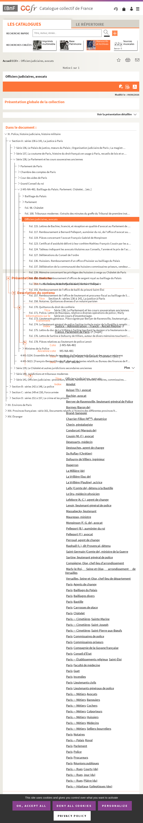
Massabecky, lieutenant (81, 511)
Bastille (78, 602)
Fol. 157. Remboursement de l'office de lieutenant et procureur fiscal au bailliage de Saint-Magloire (80, 295)
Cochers (92, 705)
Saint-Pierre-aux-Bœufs (106, 630)
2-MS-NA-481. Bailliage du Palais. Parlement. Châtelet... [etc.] (56, 189)
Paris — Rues (74, 769)
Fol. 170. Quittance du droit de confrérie (51, 307)
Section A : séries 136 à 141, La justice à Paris (37, 141)
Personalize (115, 806)
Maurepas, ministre (78, 517)
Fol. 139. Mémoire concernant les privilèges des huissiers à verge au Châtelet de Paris (77, 272)
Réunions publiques (86, 763)
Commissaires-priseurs (88, 642)
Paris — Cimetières (78, 619)
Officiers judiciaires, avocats (41, 219)
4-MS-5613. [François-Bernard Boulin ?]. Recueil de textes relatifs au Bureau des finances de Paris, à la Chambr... (75, 361)
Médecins (93, 723)
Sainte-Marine (100, 619)
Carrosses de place (86, 607)
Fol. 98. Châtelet (34, 207)
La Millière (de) (75, 471)
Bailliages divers (84, 596)
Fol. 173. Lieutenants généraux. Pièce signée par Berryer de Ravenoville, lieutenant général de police (80, 318)
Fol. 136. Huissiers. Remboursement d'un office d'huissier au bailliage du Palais (74, 261)
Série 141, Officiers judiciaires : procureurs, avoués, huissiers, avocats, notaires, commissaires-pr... (71, 379)
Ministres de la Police (37, 348)
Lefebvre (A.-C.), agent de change (87, 500)
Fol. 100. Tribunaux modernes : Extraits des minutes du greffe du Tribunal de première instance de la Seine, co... (78, 213)
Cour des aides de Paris (33, 177)
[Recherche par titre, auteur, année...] (67, 33)
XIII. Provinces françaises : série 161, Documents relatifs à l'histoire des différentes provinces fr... (62, 410)
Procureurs (81, 757)
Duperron (72, 465)
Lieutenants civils (85, 682)
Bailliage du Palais (35, 196)
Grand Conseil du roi (32, 183)
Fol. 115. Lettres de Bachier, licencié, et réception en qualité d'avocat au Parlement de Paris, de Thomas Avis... (80, 226)
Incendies (80, 677)
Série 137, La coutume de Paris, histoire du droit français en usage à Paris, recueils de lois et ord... (71, 153)
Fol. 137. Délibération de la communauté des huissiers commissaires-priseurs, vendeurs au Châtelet (80, 266)
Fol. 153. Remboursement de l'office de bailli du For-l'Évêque (63, 284)
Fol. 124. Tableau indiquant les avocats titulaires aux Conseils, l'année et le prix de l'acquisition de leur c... (80, 249)
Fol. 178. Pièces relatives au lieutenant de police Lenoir (60, 341)
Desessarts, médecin (79, 442)
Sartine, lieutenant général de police (89, 557)
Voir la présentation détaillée (114, 114)
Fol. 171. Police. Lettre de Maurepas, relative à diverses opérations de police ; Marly (76, 312)
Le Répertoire (90, 24)
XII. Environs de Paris (20, 405)
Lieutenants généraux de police (94, 688)
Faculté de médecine (87, 665)
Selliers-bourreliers (99, 729)
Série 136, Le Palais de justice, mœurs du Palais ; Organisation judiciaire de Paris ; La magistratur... (71, 148)
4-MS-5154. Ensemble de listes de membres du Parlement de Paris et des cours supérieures (71, 355)
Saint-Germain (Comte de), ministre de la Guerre (97, 551)
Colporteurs (94, 711)
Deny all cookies (74, 806)
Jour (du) (89, 775)
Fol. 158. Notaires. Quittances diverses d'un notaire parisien (63, 301)
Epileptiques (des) (100, 786)
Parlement (31, 202)
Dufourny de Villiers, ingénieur (85, 459)
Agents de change (85, 584)
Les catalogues (24, 24)
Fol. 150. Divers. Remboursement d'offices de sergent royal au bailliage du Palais (75, 278)
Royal (89, 740)
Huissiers (92, 717)
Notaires (79, 734)
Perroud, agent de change (83, 540)
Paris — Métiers (76, 694)
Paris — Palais (75, 740)
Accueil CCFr (10, 61)
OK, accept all (31, 806)
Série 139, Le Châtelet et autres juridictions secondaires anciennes (54, 368)
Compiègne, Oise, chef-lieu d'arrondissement (95, 563)
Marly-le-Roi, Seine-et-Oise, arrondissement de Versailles (100, 571)
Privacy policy (72, 816)
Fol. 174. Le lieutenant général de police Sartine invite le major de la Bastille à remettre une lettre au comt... (80, 324)
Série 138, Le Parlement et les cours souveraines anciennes (49, 159)
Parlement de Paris (31, 166)
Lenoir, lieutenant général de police (88, 505)
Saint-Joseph (99, 625)
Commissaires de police (89, 636)
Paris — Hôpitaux (77, 786)
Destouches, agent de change (85, 448)
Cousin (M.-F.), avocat (80, 436)
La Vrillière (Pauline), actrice (84, 482)
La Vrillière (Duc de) (78, 476)
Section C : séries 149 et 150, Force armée (35, 392)
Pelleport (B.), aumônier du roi (85, 528)
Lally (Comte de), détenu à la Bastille (89, 488)
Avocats (92, 694)
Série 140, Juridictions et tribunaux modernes (42, 374)
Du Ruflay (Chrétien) (79, 453)
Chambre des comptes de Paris (38, 172)
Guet (77, 671)
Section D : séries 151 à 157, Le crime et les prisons (40, 398)
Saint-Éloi (115, 659)
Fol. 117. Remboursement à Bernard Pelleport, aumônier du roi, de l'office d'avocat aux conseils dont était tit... (80, 232)
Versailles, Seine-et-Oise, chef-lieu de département (98, 578)
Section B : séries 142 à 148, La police (33, 386)
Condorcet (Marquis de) (81, 430)
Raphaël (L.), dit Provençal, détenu (88, 546)
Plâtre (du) (90, 780)
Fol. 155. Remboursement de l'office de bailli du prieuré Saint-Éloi (66, 289)
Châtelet (79, 613)
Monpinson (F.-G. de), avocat (84, 523)
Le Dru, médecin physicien (83, 494)
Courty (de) (91, 769)
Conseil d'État (83, 654)
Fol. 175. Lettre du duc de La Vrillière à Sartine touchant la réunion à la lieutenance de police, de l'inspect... (80, 330)
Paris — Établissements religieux (87, 659)
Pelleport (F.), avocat (79, 534)
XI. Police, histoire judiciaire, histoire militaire (34, 134)
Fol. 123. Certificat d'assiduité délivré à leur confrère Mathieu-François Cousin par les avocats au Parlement (80, 243)
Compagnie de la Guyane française (96, 648)
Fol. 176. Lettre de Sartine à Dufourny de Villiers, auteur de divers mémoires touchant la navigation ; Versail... (80, 336)
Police (78, 752)
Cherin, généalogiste (79, 424)
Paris (69, 584)
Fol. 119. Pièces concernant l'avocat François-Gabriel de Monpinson (68, 237)
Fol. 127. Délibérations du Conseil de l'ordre (54, 255)
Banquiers (93, 700)
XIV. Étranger (15, 416)
